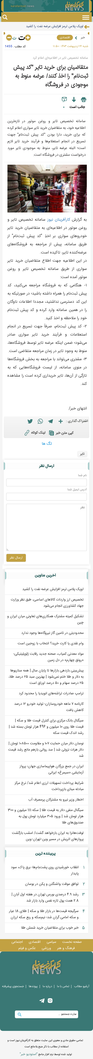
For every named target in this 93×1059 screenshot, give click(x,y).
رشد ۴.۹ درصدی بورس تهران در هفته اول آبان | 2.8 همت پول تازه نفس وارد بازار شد (45, 898)
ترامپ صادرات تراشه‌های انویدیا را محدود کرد (51, 694)
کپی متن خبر (60, 433)
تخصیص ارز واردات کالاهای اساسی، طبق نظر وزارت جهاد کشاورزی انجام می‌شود (47, 603)
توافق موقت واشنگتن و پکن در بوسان (52, 884)
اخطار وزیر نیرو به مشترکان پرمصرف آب (56, 800)
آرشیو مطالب (81, 986)
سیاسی (51, 942)
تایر (82, 454)
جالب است (77, 107)
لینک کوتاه (34, 432)
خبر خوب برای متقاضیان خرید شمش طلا (50, 928)
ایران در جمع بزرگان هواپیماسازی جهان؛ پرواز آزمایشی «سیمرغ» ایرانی (52, 769)
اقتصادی (65, 37)
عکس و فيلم (27, 948)
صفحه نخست (72, 942)
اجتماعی (17, 942)
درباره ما (47, 986)
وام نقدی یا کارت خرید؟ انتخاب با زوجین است (51, 644)
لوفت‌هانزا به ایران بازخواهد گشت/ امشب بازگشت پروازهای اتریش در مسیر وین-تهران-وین (48, 836)
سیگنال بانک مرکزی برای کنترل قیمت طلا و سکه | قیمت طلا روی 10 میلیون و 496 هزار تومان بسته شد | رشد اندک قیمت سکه (46, 727)
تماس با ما (63, 986)
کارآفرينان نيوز (58, 219)
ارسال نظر (46, 466)
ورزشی (46, 948)
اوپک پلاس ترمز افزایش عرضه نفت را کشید (54, 26)
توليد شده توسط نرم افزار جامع (46, 1054)
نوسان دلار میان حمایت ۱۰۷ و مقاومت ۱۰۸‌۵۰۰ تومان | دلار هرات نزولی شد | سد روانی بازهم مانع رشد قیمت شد (46, 750)
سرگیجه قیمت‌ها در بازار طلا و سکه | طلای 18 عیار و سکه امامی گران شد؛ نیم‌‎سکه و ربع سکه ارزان (44, 914)
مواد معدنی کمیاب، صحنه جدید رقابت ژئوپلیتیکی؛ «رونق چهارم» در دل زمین (48, 657)
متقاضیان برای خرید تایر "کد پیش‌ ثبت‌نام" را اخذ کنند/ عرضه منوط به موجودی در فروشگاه (50, 76)
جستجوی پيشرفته (13, 986)
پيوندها (33, 986)
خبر (83, 37)
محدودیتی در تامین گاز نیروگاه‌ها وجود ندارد (52, 633)
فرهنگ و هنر (66, 948)
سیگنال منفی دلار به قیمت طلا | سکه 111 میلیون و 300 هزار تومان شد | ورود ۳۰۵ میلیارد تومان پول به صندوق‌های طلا (46, 816)
